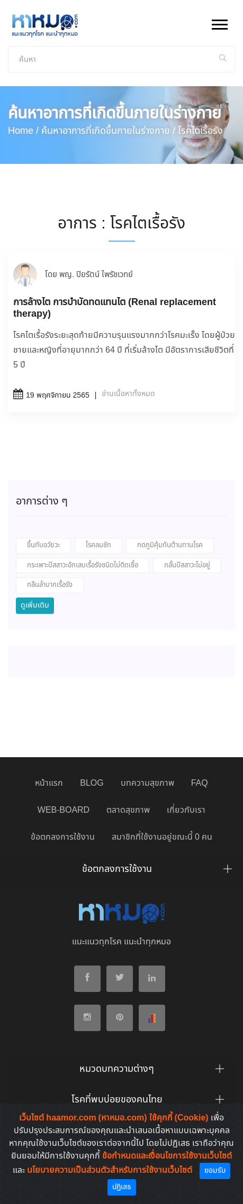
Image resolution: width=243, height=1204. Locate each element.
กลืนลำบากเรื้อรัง (50, 585)
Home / (23, 131)
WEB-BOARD (63, 810)
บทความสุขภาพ (147, 783)
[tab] (121, 872)
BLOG (91, 783)
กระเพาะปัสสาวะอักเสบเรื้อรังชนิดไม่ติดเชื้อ (82, 565)
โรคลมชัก (98, 545)
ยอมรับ (215, 1170)
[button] (219, 22)
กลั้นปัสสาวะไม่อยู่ (187, 565)
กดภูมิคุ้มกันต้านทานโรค (170, 545)
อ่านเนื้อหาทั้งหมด (128, 394)
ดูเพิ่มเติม (35, 605)
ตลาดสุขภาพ (128, 810)
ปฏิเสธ (121, 1187)
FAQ (199, 783)
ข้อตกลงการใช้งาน (63, 837)
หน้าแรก (49, 783)
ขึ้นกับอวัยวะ (43, 545)
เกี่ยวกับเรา (186, 810)
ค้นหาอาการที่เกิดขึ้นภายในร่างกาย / (108, 131)
